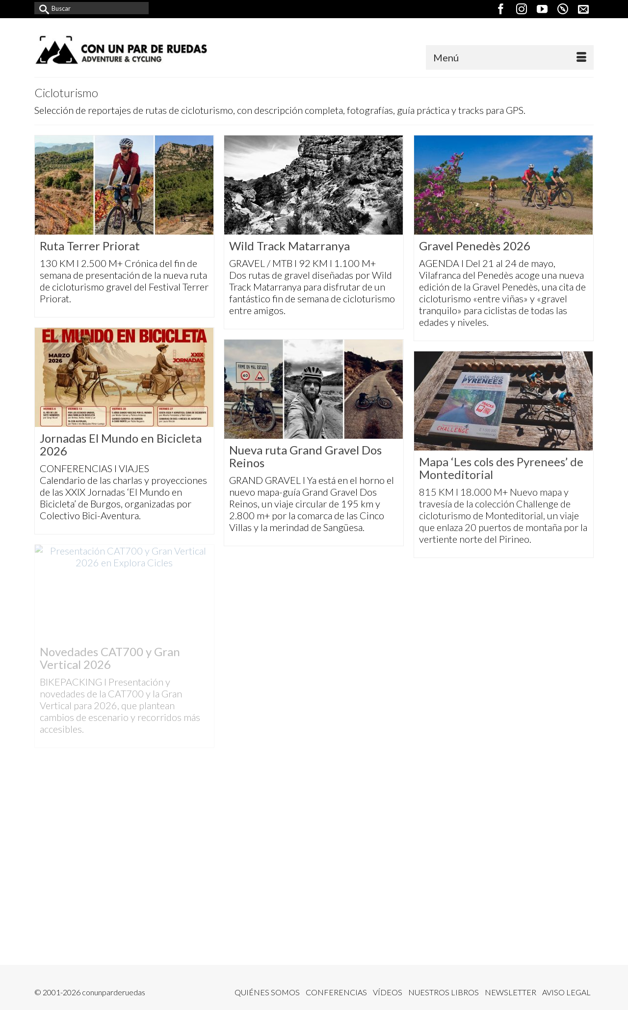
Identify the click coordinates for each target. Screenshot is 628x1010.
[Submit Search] (41, 8)
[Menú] (510, 57)
